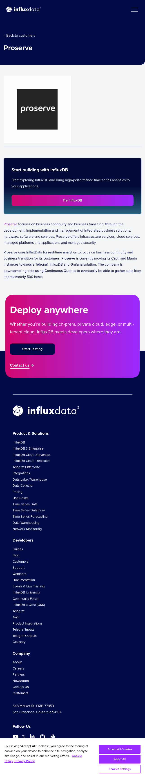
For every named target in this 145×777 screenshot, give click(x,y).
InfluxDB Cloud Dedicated (32, 460)
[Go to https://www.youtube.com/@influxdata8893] (16, 737)
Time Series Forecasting (30, 516)
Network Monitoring (27, 528)
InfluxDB (19, 442)
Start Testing (32, 349)
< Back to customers (19, 35)
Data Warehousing (26, 522)
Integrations (21, 473)
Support (19, 567)
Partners (19, 674)
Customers (20, 561)
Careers (18, 668)
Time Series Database (29, 510)
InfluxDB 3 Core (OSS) (29, 604)
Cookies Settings (120, 769)
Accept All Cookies (119, 749)
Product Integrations (27, 623)
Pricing (17, 491)
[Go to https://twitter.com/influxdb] (24, 737)
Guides (18, 549)
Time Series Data (25, 504)
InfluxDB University (26, 592)
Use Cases (20, 497)
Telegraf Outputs (25, 635)
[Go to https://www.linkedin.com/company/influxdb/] (32, 736)
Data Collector (23, 485)
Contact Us (21, 686)
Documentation (24, 580)
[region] (72, 757)
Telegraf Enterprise (26, 467)
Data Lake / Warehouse (30, 479)
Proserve (10, 224)
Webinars (19, 573)
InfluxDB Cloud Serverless (32, 454)
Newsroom (21, 680)
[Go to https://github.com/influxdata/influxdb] (42, 737)
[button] (134, 9)
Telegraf (18, 611)
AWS (16, 617)
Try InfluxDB (72, 200)
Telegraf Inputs (23, 629)
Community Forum (26, 598)
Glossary (19, 641)
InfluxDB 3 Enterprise (28, 448)
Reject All (120, 759)
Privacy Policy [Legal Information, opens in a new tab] (24, 761)
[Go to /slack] (53, 737)
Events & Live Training (29, 586)
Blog (16, 555)
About (17, 662)
